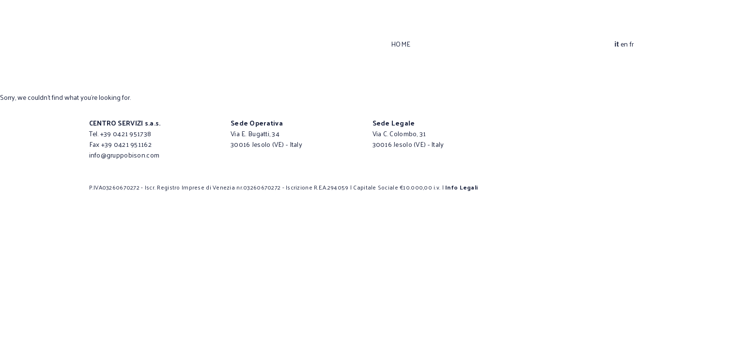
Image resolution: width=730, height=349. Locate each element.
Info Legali (461, 187)
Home (401, 44)
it (616, 44)
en (624, 44)
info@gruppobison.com (124, 155)
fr (632, 44)
